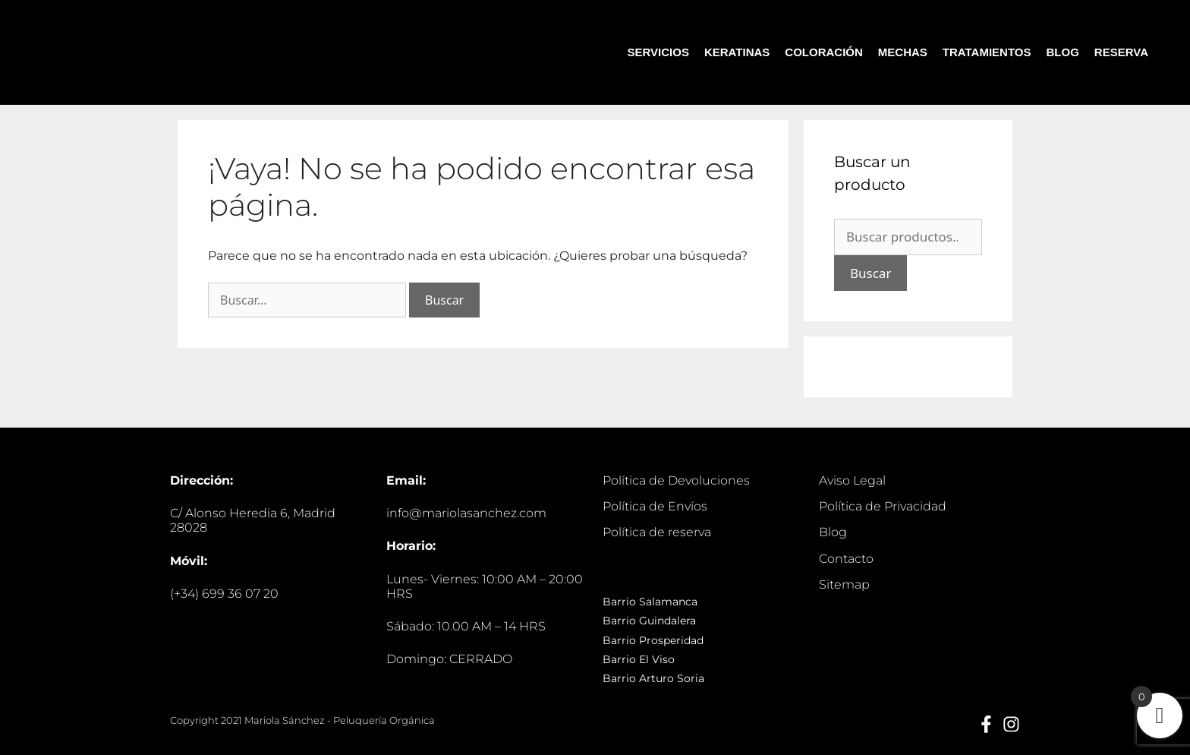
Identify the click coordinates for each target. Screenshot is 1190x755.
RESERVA (1121, 52)
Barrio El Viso (639, 659)
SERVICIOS (658, 52)
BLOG (1063, 52)
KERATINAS (737, 52)
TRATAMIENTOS (987, 52)
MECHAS (902, 52)
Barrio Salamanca (650, 601)
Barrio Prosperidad (653, 640)
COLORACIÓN (824, 52)
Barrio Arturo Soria (653, 678)
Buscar (870, 273)
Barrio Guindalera (649, 620)
